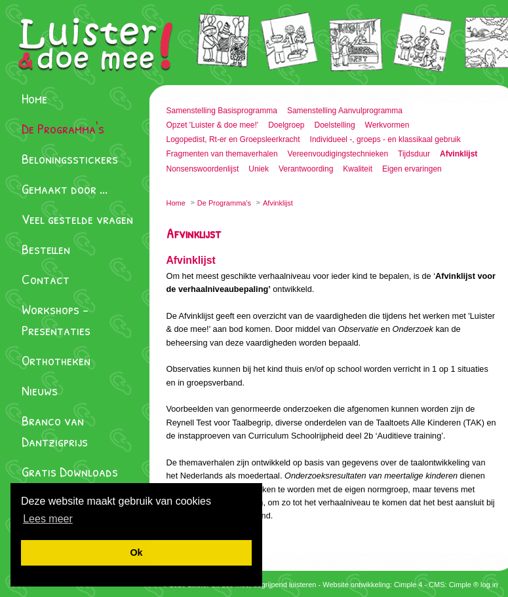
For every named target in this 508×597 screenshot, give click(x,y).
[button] (48, 518)
